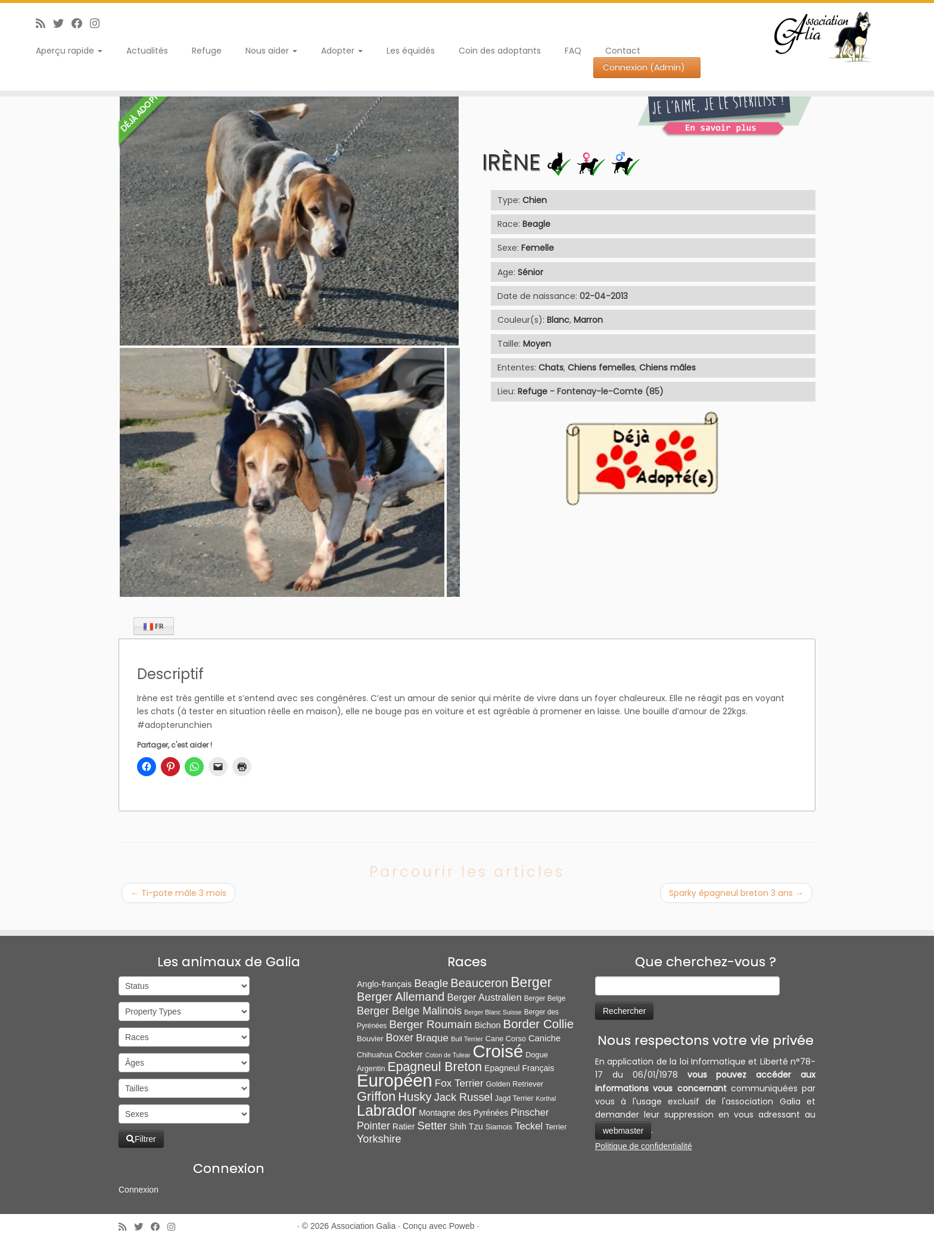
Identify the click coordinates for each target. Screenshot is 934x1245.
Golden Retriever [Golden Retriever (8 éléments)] (514, 1083)
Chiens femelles (601, 368)
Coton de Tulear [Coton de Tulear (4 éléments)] (448, 1055)
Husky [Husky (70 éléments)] (414, 1096)
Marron (588, 320)
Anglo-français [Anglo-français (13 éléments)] (384, 984)
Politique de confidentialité (643, 1146)
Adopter (342, 51)
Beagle (536, 224)
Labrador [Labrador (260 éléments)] (386, 1110)
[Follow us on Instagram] (98, 23)
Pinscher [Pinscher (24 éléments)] (529, 1112)
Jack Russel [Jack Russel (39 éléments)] (463, 1097)
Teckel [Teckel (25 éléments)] (529, 1126)
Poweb (462, 1226)
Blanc (558, 320)
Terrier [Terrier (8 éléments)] (555, 1126)
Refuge (207, 51)
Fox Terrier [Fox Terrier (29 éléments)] (459, 1083)
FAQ (573, 51)
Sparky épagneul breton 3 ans (736, 893)
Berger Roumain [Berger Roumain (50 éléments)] (430, 1024)
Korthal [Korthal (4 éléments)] (546, 1098)
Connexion (138, 1189)
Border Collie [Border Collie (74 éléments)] (538, 1024)
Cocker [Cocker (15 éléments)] (409, 1054)
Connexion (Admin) (644, 67)
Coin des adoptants (500, 51)
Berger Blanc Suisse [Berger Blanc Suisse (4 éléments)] (493, 1012)
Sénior (530, 272)
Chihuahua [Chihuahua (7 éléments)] (375, 1055)
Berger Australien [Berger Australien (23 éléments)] (484, 997)
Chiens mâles (667, 368)
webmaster (623, 1130)
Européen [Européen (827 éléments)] (394, 1080)
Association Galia (363, 1226)
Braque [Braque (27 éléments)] (432, 1038)
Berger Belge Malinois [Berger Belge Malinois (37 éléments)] (409, 1011)
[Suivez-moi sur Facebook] (80, 23)
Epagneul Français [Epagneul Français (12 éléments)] (519, 1068)
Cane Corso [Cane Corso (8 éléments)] (505, 1038)
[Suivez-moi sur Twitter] (62, 23)
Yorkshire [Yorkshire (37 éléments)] (379, 1139)
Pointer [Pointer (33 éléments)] (373, 1126)
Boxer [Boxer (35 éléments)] (400, 1038)
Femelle (537, 248)
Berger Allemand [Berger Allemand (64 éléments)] (400, 996)
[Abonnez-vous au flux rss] (44, 23)
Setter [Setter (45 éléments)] (432, 1125)
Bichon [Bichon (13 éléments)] (487, 1025)
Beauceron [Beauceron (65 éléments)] (479, 982)
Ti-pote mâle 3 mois (178, 893)
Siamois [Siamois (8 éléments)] (498, 1126)
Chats (550, 368)
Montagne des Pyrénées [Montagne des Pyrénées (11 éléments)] (463, 1113)
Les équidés (411, 51)
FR (154, 626)
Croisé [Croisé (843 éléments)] (498, 1051)
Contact (622, 51)
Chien (534, 200)
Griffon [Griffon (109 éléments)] (376, 1096)
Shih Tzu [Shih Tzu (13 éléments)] (466, 1126)
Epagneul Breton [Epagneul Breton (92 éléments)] (435, 1067)
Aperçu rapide (69, 51)
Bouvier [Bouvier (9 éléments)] (370, 1038)
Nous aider (271, 51)
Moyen (537, 344)
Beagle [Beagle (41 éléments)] (431, 983)
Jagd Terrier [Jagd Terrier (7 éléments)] (514, 1098)
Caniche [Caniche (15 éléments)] (544, 1038)
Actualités (147, 51)
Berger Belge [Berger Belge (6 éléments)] (545, 998)
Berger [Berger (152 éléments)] (531, 982)
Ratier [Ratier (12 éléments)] (404, 1126)
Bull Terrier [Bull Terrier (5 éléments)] (467, 1038)
